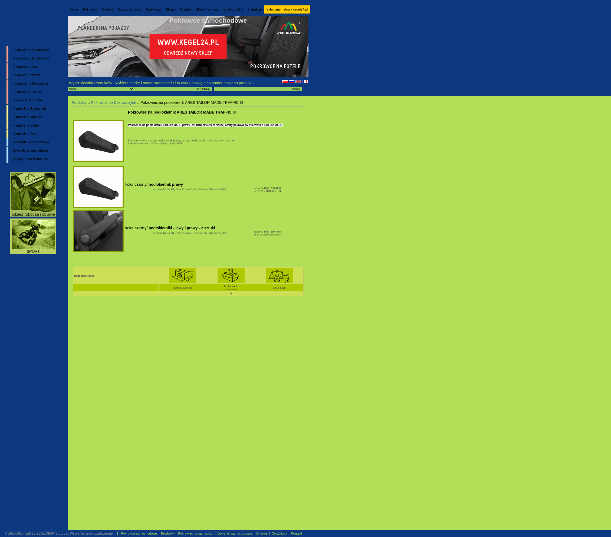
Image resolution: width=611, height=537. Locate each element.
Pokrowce (90, 9)
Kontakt (185, 9)
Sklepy (171, 9)
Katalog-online (232, 9)
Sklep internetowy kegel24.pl (287, 9)
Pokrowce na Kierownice (30, 83)
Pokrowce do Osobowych (30, 50)
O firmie (107, 9)
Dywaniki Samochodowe (30, 151)
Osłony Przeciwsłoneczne (31, 159)
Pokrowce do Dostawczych (31, 58)
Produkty (79, 102)
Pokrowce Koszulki (26, 75)
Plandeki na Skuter (26, 125)
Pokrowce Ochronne (27, 100)
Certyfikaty (153, 9)
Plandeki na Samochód (29, 109)
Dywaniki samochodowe (234, 533)
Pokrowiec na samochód (195, 533)
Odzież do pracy (130, 9)
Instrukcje (255, 9)
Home (74, 9)
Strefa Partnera (207, 9)
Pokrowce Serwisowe (27, 92)
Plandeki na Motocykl (27, 117)
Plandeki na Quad (25, 134)
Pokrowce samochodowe (208, 20)
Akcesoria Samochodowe (30, 142)
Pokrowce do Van (25, 67)
